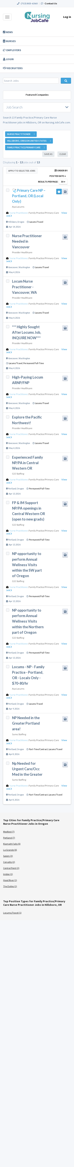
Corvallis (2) (9, 862)
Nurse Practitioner (18, 212)
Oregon (20, 222)
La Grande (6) (10, 849)
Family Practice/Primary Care (44, 212)
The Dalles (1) (10, 886)
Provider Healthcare (22, 252)
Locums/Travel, (16, 363)
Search (66, 81)
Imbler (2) (8, 874)
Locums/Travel (36, 222)
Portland (12, 488)
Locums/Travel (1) (12, 912)
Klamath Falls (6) (12, 843)
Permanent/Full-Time (33, 363)
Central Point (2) (11, 868)
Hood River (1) (10, 880)
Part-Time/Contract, (39, 749)
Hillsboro (12, 222)
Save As (48, 154)
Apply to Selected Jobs (21, 170)
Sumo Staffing (19, 734)
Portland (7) (9, 837)
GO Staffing (18, 473)
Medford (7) (9, 831)
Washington (24, 267)
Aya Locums (18, 206)
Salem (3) (8, 855)
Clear (62, 154)
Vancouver (13, 267)
